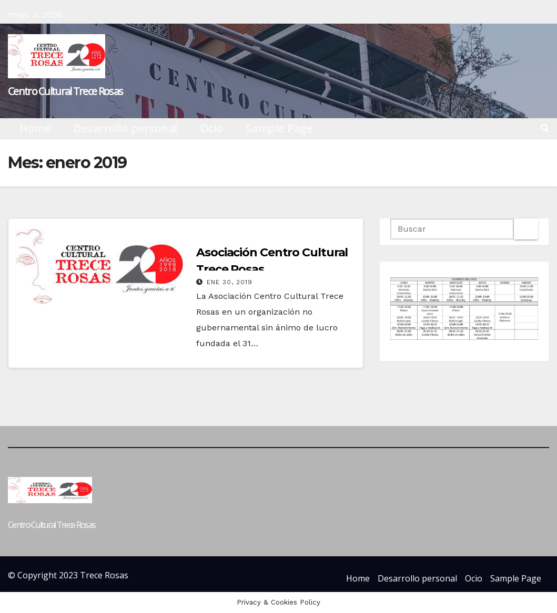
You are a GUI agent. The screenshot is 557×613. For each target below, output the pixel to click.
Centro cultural (225, 234)
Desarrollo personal (125, 128)
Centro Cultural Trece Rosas (65, 91)
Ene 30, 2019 (229, 282)
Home (34, 128)
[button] (545, 128)
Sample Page (279, 128)
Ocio (211, 128)
